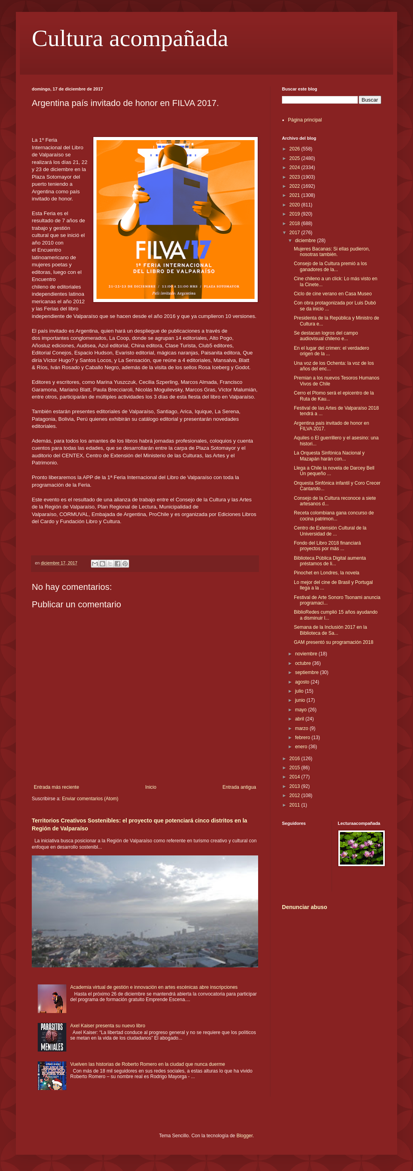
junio (301, 700)
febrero (303, 737)
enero (302, 746)
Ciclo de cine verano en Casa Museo (333, 294)
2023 (295, 177)
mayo (301, 710)
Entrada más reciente (56, 787)
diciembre (306, 240)
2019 (295, 214)
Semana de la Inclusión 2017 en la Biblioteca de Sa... (330, 630)
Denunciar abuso (304, 907)
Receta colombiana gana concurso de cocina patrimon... (334, 515)
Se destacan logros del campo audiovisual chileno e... (326, 335)
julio (300, 691)
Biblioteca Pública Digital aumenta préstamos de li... (330, 560)
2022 (295, 186)
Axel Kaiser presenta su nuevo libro (107, 1025)
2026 (295, 149)
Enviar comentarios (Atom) (90, 798)
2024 (295, 167)
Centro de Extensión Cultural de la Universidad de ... (330, 530)
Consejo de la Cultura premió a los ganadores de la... (330, 266)
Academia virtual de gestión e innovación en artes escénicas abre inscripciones (154, 987)
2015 (295, 767)
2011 (295, 805)
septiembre (307, 672)
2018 (295, 223)
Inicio (150, 787)
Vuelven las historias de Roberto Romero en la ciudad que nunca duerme (147, 1064)
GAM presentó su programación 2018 (333, 642)
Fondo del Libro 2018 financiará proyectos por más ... (327, 545)
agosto (303, 682)
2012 (295, 795)
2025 (295, 158)
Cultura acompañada (130, 38)
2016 (295, 758)
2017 (295, 232)
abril (300, 719)
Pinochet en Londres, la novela (326, 573)
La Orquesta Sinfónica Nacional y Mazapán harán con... (329, 455)
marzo (302, 728)
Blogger (244, 1135)
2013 (295, 786)
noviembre (306, 654)
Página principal (305, 120)
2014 (295, 777)
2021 (295, 195)
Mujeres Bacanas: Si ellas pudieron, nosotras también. (332, 251)
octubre (303, 663)
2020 (295, 205)
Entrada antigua (239, 787)
